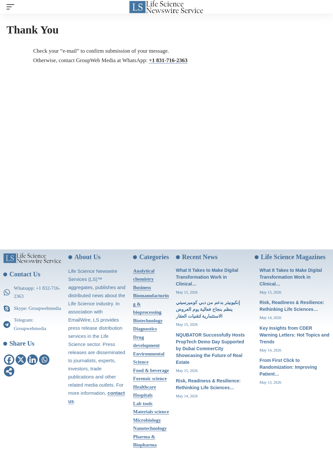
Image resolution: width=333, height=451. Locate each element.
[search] (321, 7)
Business (142, 287)
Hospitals (143, 395)
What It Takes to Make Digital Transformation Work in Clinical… (207, 277)
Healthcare (144, 387)
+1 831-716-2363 (168, 60)
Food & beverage (151, 370)
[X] (21, 359)
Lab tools (143, 403)
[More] (9, 371)
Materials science (151, 411)
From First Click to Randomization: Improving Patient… (288, 367)
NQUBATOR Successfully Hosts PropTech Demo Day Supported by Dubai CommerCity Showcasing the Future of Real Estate (210, 348)
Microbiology (147, 420)
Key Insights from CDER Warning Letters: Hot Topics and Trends (294, 334)
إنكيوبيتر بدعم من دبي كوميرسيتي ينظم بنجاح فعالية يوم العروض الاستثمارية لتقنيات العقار (208, 309)
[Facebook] (9, 359)
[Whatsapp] (44, 359)
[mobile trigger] (12, 6)
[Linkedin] (32, 359)
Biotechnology (148, 320)
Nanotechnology (149, 428)
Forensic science (149, 378)
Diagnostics (145, 328)
